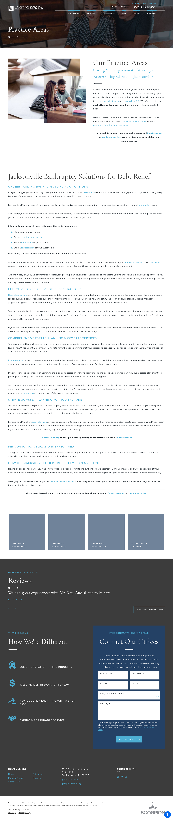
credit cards (89, 192)
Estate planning (16, 360)
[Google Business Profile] (118, 777)
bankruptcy (128, 121)
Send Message (129, 739)
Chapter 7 (129, 262)
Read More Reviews (149, 609)
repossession (27, 247)
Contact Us (14, 781)
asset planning (39, 422)
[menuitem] (75, 14)
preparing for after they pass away (110, 125)
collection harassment (30, 237)
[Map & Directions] (71, 783)
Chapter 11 (140, 262)
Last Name (138, 673)
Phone (103, 683)
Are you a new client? (112, 693)
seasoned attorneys (110, 101)
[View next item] (14, 608)
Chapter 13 (154, 262)
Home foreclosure (17, 295)
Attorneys (38, 774)
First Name (106, 673)
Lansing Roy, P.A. (131, 101)
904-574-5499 (144, 6)
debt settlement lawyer (62, 481)
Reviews (37, 778)
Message (105, 703)
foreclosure (140, 121)
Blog (123, 6)
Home (114, 6)
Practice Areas (15, 778)
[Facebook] (122, 777)
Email (135, 683)
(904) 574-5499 (70, 779)
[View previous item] (9, 608)
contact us (28, 393)
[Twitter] (126, 777)
